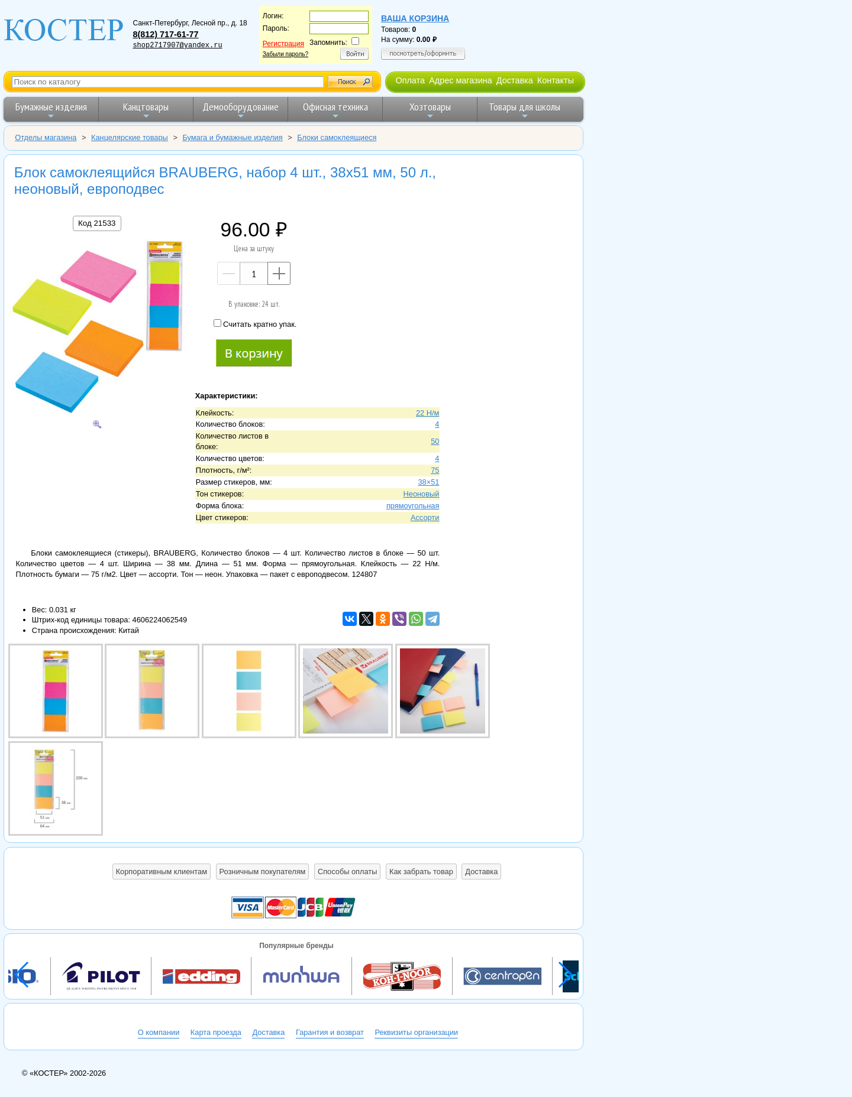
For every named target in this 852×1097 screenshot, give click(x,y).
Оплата (410, 80)
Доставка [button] (481, 871)
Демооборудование (240, 110)
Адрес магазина (460, 80)
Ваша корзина (415, 18)
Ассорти (425, 517)
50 (435, 441)
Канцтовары (146, 110)
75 (435, 470)
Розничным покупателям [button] (263, 871)
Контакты (555, 80)
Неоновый (422, 493)
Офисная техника (335, 110)
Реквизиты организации (416, 1032)
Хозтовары (430, 110)
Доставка (514, 80)
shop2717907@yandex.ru (177, 45)
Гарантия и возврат (330, 1032)
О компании (159, 1032)
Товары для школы (524, 110)
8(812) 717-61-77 (165, 34)
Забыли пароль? (285, 54)
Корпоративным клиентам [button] (161, 871)
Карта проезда (216, 1032)
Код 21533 (96, 223)
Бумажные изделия (51, 110)
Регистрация (283, 44)
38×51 (428, 482)
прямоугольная (412, 505)
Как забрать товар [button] (421, 871)
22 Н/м (427, 412)
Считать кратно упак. (255, 324)
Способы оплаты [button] (347, 871)
